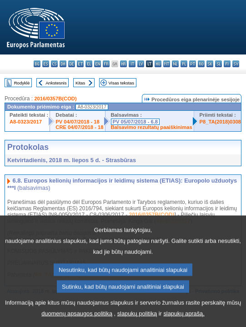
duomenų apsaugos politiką (76, 319)
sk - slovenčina (209, 63)
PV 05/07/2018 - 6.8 (135, 121)
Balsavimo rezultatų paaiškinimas (151, 127)
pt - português (192, 63)
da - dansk (63, 63)
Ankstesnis (55, 82)
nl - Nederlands (175, 63)
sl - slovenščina (218, 63)
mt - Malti (166, 63)
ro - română (201, 63)
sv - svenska (235, 63)
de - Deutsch (71, 63)
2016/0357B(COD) (55, 98)
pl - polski (184, 63)
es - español (45, 63)
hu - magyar (158, 63)
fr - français (106, 63)
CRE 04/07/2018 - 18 (79, 127)
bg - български (37, 63)
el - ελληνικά (88, 63)
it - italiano (132, 63)
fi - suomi (227, 63)
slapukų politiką (137, 319)
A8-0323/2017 (26, 121)
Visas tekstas (121, 82)
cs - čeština (54, 63)
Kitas (80, 82)
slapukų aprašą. (183, 319)
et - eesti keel (80, 63)
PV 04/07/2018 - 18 (77, 121)
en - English (97, 63)
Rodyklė (22, 82)
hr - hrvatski (123, 63)
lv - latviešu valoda (140, 63)
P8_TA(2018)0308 (220, 121)
